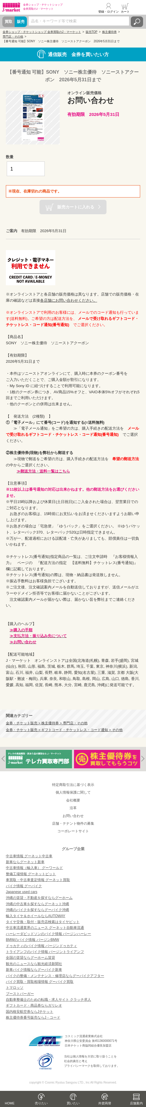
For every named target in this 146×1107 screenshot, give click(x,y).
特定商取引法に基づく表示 (73, 785)
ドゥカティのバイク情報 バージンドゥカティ (41, 946)
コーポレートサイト (73, 831)
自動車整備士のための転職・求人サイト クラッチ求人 (48, 1000)
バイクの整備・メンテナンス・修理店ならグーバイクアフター (55, 976)
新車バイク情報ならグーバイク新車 (34, 970)
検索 (137, 21)
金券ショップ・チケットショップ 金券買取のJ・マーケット (42, 31)
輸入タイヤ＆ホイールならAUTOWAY (35, 916)
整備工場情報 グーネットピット (31, 874)
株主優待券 (109, 31)
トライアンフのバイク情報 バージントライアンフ (45, 952)
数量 (9, 157)
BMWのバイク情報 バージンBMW (32, 940)
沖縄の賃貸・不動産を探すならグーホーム (39, 898)
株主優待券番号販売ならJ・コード (33, 1017)
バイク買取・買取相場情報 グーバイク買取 (39, 982)
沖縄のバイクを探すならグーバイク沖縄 (37, 910)
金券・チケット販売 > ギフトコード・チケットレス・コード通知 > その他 (64, 730)
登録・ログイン (108, 11)
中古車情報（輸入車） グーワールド (34, 868)
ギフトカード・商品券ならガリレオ (34, 1005)
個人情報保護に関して (73, 792)
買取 (8, 21)
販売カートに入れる (75, 207)
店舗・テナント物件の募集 (73, 823)
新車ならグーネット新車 (25, 862)
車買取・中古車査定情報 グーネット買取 (38, 880)
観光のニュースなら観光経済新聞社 (34, 964)
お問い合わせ (73, 816)
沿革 (73, 808)
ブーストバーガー (20, 994)
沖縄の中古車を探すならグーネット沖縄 (37, 904)
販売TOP (91, 31)
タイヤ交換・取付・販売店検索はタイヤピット (43, 922)
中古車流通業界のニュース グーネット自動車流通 (45, 928)
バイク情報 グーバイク (24, 886)
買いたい (73, 1103)
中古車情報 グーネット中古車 (29, 856)
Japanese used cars (21, 892)
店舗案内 (136, 1103)
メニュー (138, 7)
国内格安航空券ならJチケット (29, 1012)
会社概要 (73, 800)
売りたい (41, 1103)
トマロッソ (14, 988)
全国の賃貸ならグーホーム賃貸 (30, 958)
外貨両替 (104, 1103)
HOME (10, 1103)
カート (125, 11)
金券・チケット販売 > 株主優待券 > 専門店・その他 (46, 723)
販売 (21, 21)
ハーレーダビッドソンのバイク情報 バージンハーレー (48, 934)
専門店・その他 (13, 36)
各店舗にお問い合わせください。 (68, 300)
